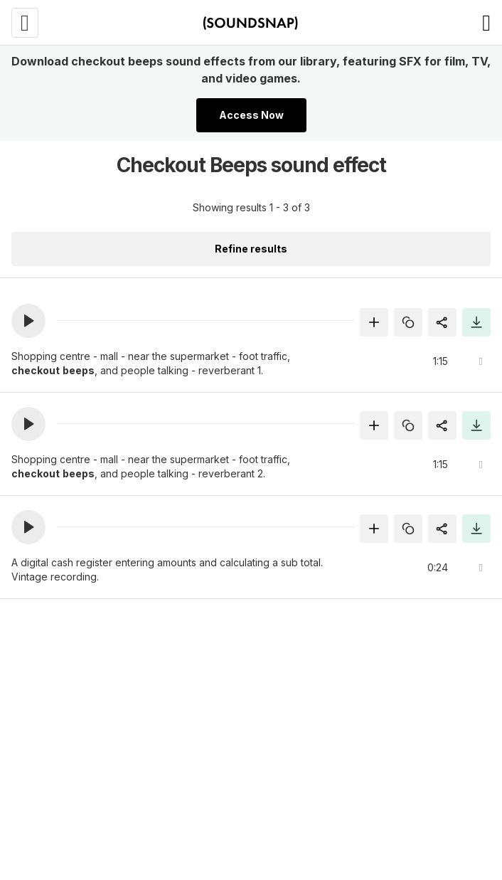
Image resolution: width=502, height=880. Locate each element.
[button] (28, 321)
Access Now (251, 115)
